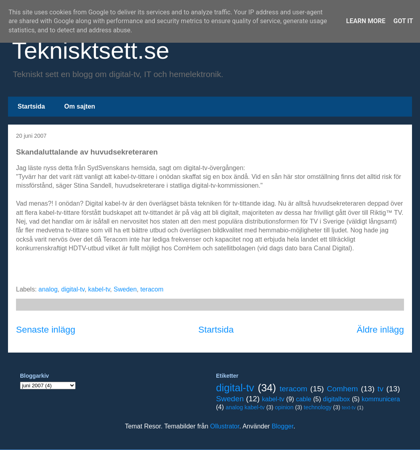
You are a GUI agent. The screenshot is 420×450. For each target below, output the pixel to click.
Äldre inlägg (380, 330)
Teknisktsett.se (91, 50)
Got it (403, 21)
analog (48, 289)
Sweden (125, 289)
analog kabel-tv (245, 407)
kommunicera (381, 399)
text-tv (349, 407)
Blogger (282, 426)
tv (381, 389)
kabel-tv (99, 289)
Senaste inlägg (45, 330)
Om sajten (79, 106)
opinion (284, 407)
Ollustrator (224, 426)
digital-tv (72, 289)
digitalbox (336, 399)
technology (318, 407)
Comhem (342, 389)
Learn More (365, 21)
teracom (152, 289)
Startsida (31, 106)
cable (303, 399)
